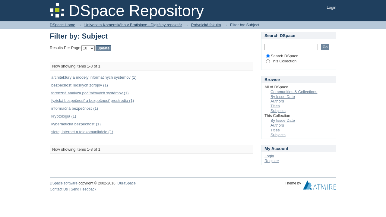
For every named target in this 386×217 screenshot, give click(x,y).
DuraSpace (126, 183)
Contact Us (59, 189)
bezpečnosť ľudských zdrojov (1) (79, 85)
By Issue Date (283, 96)
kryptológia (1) (63, 116)
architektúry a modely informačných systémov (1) (93, 77)
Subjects (278, 110)
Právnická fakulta (206, 25)
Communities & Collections (294, 92)
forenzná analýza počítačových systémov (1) (90, 93)
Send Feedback (83, 189)
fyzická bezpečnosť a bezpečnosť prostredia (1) (92, 100)
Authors (277, 101)
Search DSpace (282, 56)
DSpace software (64, 183)
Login (331, 7)
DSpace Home (62, 25)
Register (271, 161)
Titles (275, 106)
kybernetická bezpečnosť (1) (76, 124)
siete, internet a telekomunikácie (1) (82, 132)
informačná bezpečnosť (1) (74, 108)
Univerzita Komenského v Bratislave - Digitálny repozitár (133, 25)
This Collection (281, 61)
